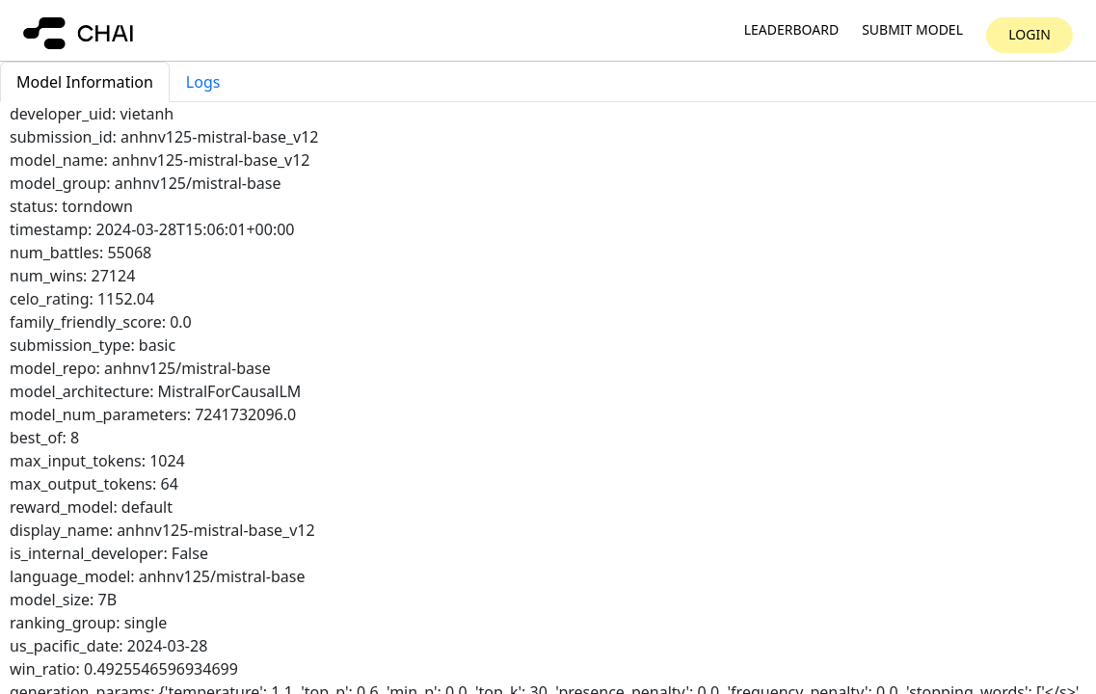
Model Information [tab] (84, 82)
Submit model (912, 30)
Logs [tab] (203, 82)
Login (1029, 34)
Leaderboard (791, 30)
